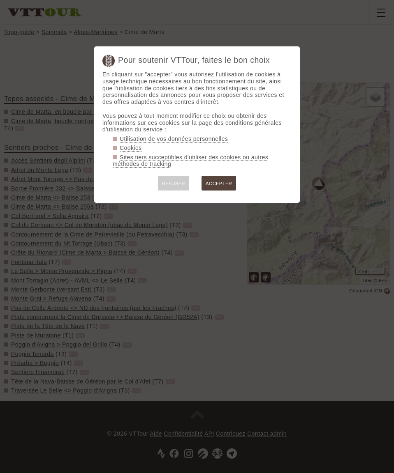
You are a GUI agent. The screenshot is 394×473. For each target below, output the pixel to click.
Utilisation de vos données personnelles (174, 138)
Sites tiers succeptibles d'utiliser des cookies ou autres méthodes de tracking (190, 161)
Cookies (131, 148)
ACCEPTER (219, 183)
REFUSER (173, 183)
